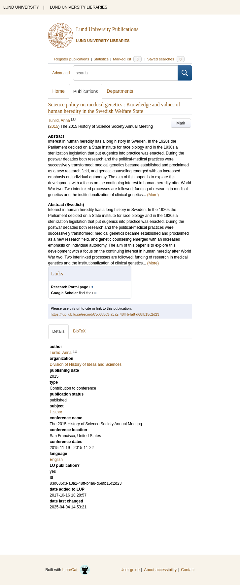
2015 (54, 126)
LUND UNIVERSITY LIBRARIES (78, 7)
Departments (120, 91)
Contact (187, 570)
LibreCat (76, 570)
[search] (125, 73)
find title (71, 293)
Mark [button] (180, 123)
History (56, 412)
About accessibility (160, 570)
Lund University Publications (107, 29)
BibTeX (79, 331)
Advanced (61, 73)
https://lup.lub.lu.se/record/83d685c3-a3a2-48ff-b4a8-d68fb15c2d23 (105, 314)
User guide (130, 570)
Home (58, 91)
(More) (153, 194)
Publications (85, 91)
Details (58, 331)
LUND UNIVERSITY (21, 7)
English (56, 459)
